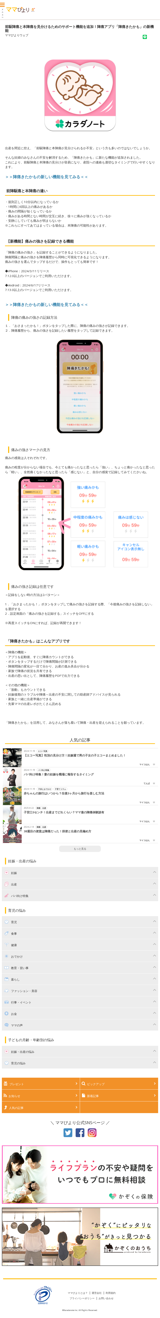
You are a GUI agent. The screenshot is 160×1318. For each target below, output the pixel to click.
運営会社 (97, 1293)
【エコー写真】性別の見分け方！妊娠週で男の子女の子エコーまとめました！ (75, 755)
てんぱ (147, 783)
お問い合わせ (106, 1298)
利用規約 (111, 1293)
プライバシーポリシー (82, 1298)
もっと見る (80, 848)
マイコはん (144, 764)
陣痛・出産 (41, 807)
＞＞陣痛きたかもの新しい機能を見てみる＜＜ (46, 304)
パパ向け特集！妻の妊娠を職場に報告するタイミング (59, 774)
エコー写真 (42, 751)
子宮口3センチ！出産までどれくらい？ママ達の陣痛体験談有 (64, 812)
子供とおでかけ (44, 789)
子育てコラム (60, 789)
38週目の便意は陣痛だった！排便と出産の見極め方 (57, 831)
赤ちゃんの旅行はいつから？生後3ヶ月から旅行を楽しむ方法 (64, 793)
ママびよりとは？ (78, 1293)
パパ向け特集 (43, 770)
